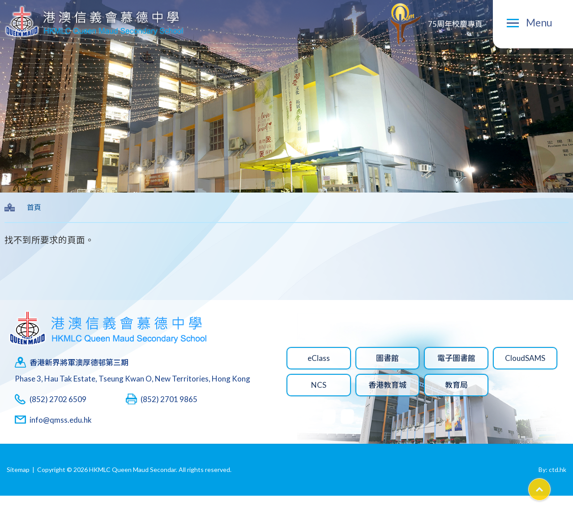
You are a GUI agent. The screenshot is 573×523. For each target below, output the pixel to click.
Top (550, 486)
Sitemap (18, 469)
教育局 (456, 385)
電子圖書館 (456, 358)
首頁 (34, 207)
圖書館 (387, 358)
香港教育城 (387, 385)
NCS (318, 385)
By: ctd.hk (552, 469)
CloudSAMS (525, 358)
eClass (319, 358)
